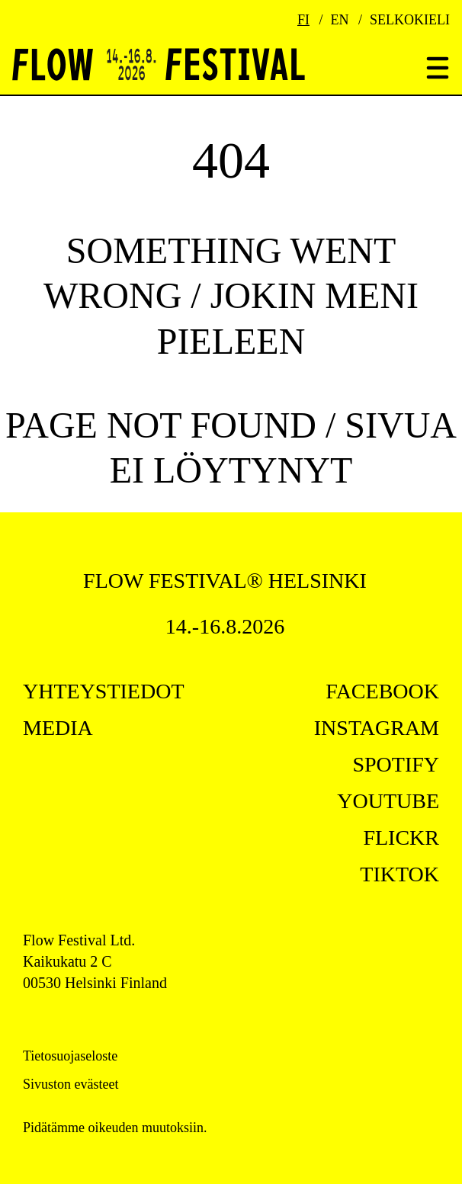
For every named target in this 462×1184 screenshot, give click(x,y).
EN (340, 19)
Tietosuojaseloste (70, 1056)
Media (58, 728)
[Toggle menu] (437, 69)
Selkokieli (410, 19)
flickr (401, 837)
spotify (395, 764)
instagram (376, 728)
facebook (382, 691)
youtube (388, 801)
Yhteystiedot (103, 691)
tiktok (399, 874)
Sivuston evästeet (70, 1084)
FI (303, 19)
